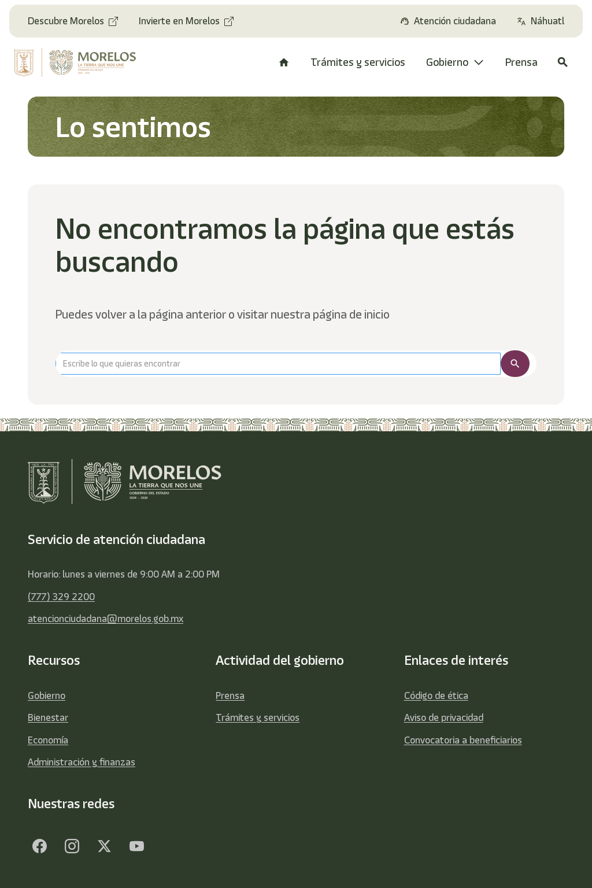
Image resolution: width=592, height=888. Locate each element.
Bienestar (48, 717)
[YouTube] (136, 846)
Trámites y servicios (257, 717)
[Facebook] (39, 846)
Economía (48, 740)
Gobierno (46, 695)
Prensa (230, 695)
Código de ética (436, 695)
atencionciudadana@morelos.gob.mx (105, 618)
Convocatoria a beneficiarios (463, 740)
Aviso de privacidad (443, 717)
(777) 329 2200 (61, 596)
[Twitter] (104, 846)
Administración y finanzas (81, 762)
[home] (76, 62)
